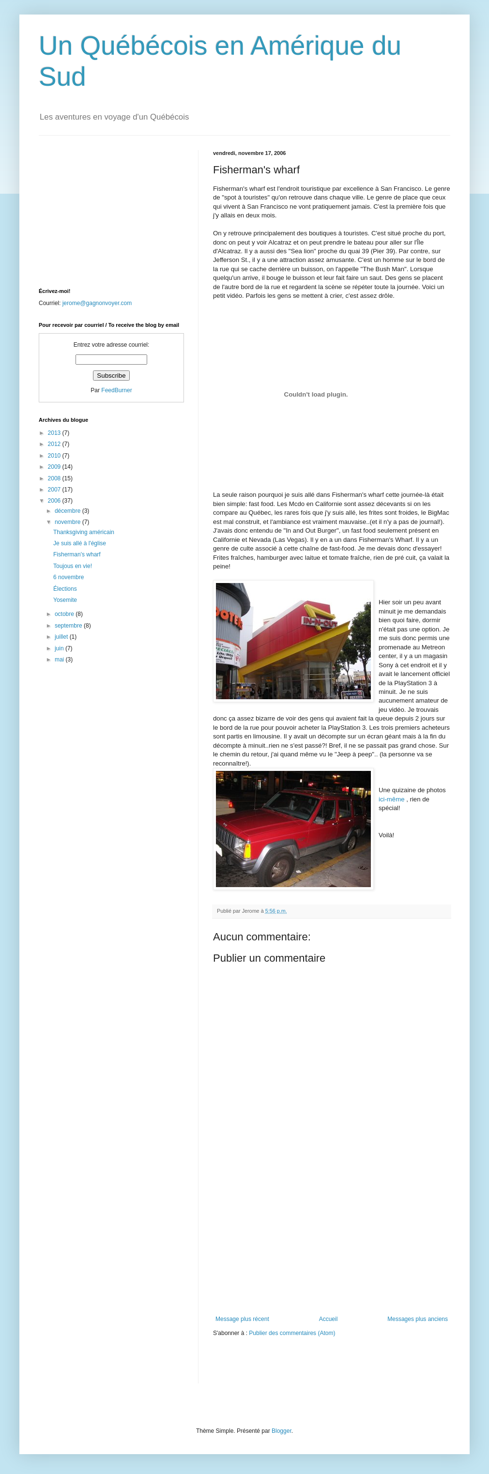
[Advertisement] (331, 1243)
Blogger (281, 1431)
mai (60, 659)
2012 (55, 444)
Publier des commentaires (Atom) (292, 1333)
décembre (68, 510)
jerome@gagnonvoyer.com (97, 303)
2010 (55, 455)
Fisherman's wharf (77, 554)
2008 (55, 478)
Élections (65, 588)
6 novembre (68, 577)
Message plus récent (242, 1319)
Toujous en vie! (72, 566)
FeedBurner (116, 390)
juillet (62, 636)
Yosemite (65, 600)
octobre (65, 614)
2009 (55, 466)
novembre (68, 522)
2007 (55, 489)
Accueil (328, 1319)
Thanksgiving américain (83, 532)
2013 (55, 433)
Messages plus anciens (417, 1319)
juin (60, 648)
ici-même (392, 799)
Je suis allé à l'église (79, 543)
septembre (69, 625)
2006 (55, 500)
